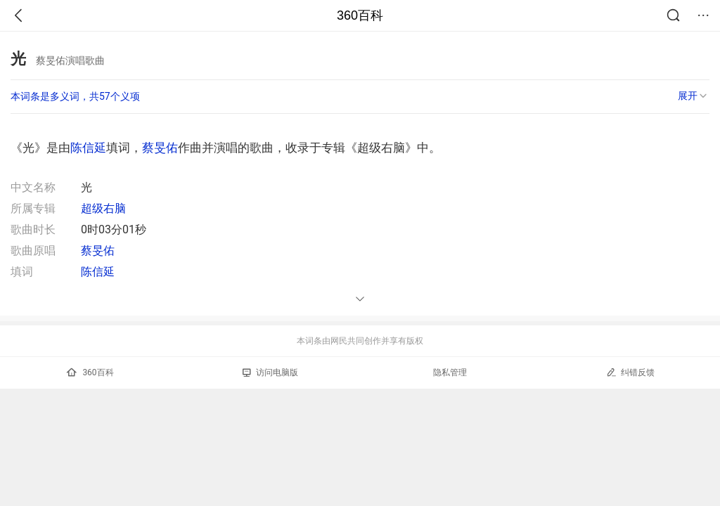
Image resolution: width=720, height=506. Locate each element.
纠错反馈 (630, 372)
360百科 (360, 15)
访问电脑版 (270, 372)
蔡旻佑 (160, 148)
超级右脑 (103, 208)
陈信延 (88, 148)
